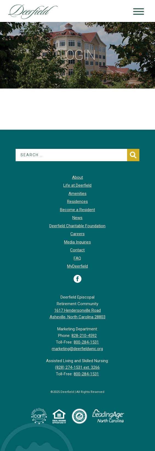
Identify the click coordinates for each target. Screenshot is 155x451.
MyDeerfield (77, 266)
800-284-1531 (86, 342)
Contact (77, 250)
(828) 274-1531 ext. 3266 (77, 367)
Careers (77, 233)
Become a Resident (77, 209)
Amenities (77, 193)
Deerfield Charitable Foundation (77, 225)
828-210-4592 (84, 335)
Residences (77, 201)
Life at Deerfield (77, 185)
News (77, 217)
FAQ (77, 258)
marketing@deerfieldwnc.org (77, 348)
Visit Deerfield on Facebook (77, 279)
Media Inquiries (77, 242)
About (77, 177)
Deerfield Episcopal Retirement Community (33, 12)
